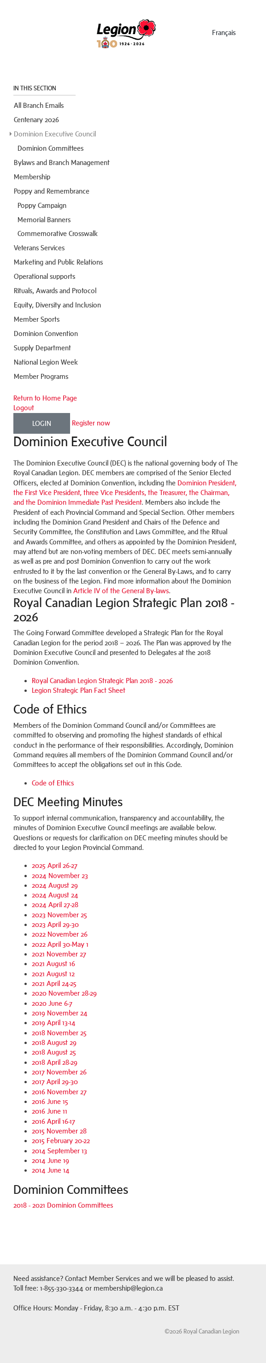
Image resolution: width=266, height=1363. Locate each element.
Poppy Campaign (42, 205)
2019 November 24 (60, 1013)
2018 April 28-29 (54, 1062)
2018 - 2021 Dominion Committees (63, 1205)
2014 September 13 (59, 1151)
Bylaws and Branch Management (62, 162)
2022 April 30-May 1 (60, 944)
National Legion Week (46, 362)
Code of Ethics (53, 783)
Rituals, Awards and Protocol (55, 291)
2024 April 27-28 (55, 905)
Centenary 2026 (36, 120)
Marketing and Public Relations (58, 262)
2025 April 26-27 (54, 865)
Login (41, 423)
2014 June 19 (50, 1160)
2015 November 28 (59, 1131)
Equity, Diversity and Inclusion (57, 305)
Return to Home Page (45, 398)
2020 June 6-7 (52, 1003)
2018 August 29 (54, 1042)
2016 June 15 (50, 1101)
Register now (91, 422)
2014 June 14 (51, 1170)
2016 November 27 (59, 1092)
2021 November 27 (59, 954)
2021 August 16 (53, 964)
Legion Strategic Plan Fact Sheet (78, 690)
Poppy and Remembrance (51, 191)
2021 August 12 (53, 974)
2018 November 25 (59, 1033)
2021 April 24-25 (54, 983)
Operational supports (44, 276)
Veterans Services (39, 248)
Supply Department (42, 348)
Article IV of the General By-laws (121, 591)
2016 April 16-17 (53, 1121)
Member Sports (36, 319)
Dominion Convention (46, 333)
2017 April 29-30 (55, 1082)
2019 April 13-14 (54, 1023)
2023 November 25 (59, 915)
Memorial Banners (44, 220)
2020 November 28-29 (64, 993)
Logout (23, 408)
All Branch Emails (39, 105)
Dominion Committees (50, 148)
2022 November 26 (60, 934)
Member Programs (41, 376)
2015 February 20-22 (61, 1141)
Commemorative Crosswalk (58, 233)
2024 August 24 (55, 895)
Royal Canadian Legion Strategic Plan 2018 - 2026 (102, 680)
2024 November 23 (60, 875)
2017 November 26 (59, 1072)
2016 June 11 (49, 1111)
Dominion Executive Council (55, 134)
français (224, 32)
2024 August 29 (55, 885)
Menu (21, 30)
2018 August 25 (54, 1052)
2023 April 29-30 (55, 924)
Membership (32, 177)
